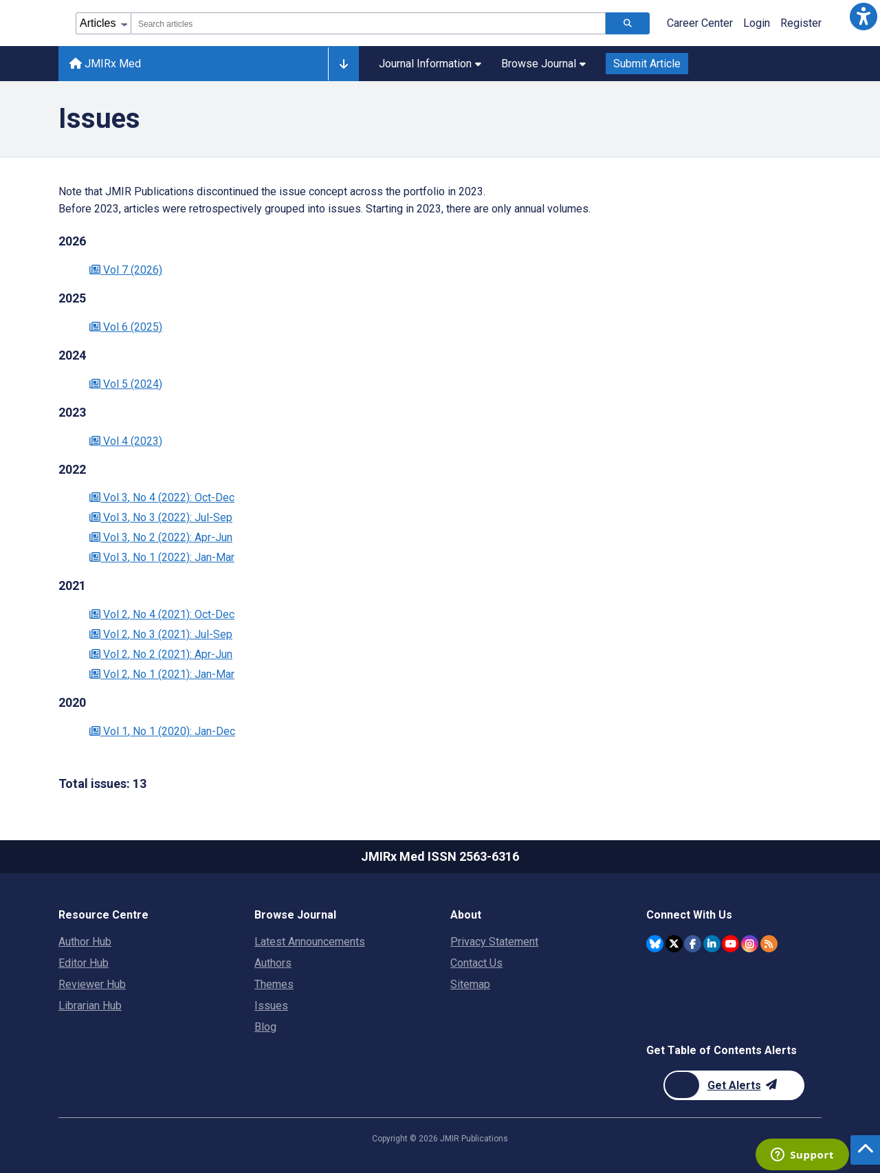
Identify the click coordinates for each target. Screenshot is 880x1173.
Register (801, 23)
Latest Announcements (309, 941)
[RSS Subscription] (769, 943)
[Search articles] (628, 23)
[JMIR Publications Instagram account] (749, 943)
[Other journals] (343, 63)
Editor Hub (83, 962)
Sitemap (470, 984)
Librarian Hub (90, 1005)
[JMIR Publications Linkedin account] (711, 943)
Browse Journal (543, 63)
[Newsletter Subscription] (733, 1085)
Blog (265, 1026)
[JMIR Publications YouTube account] (730, 943)
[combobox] (368, 23)
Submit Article (647, 63)
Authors (273, 962)
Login (756, 23)
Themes (274, 984)
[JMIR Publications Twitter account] (674, 943)
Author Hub (84, 941)
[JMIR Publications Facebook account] (692, 943)
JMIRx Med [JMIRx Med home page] (105, 63)
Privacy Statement (494, 941)
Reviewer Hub (92, 984)
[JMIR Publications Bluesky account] (654, 943)
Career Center (700, 23)
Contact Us (476, 962)
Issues (271, 1005)
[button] (863, 16)
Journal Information (430, 63)
